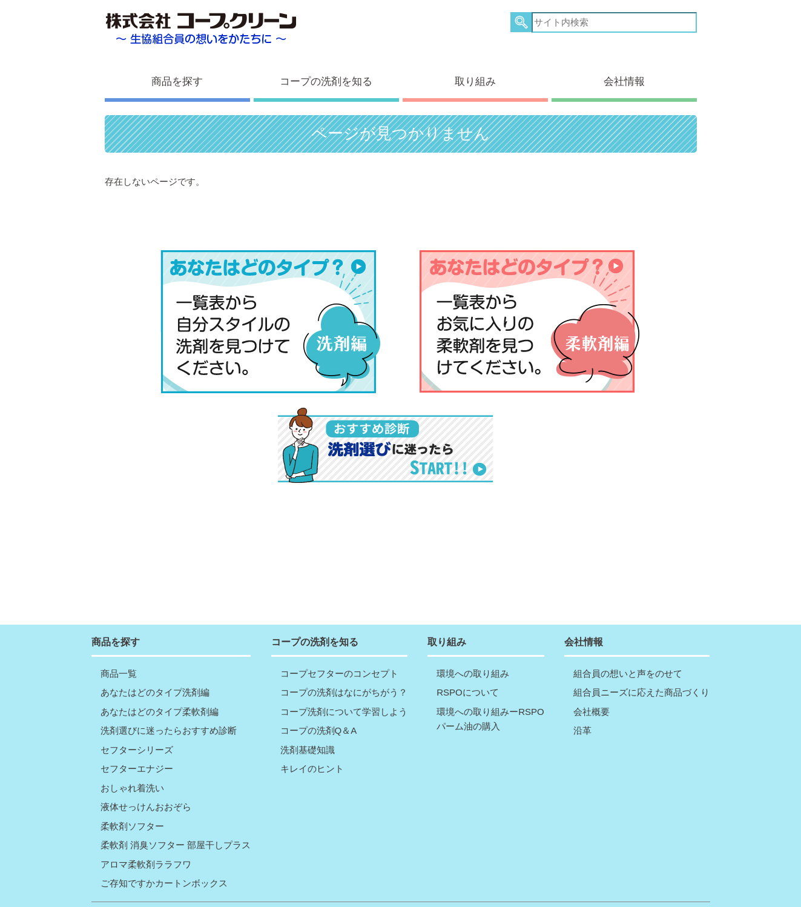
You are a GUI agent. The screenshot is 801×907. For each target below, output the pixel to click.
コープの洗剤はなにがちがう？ (343, 665)
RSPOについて (468, 665)
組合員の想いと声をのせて (627, 645)
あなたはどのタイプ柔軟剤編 (160, 684)
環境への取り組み (473, 645)
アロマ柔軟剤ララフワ (146, 836)
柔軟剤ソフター (132, 798)
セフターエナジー (137, 741)
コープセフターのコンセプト (339, 645)
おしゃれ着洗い (132, 760)
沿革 (582, 703)
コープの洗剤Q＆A (318, 703)
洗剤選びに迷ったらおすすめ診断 (169, 703)
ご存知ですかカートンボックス (164, 856)
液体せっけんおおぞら (146, 779)
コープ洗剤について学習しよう (343, 684)
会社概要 (591, 684)
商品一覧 (119, 645)
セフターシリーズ (137, 722)
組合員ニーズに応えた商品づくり (641, 665)
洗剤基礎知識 (307, 722)
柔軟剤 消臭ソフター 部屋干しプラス (176, 817)
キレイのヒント (312, 741)
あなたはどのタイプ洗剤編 (155, 665)
